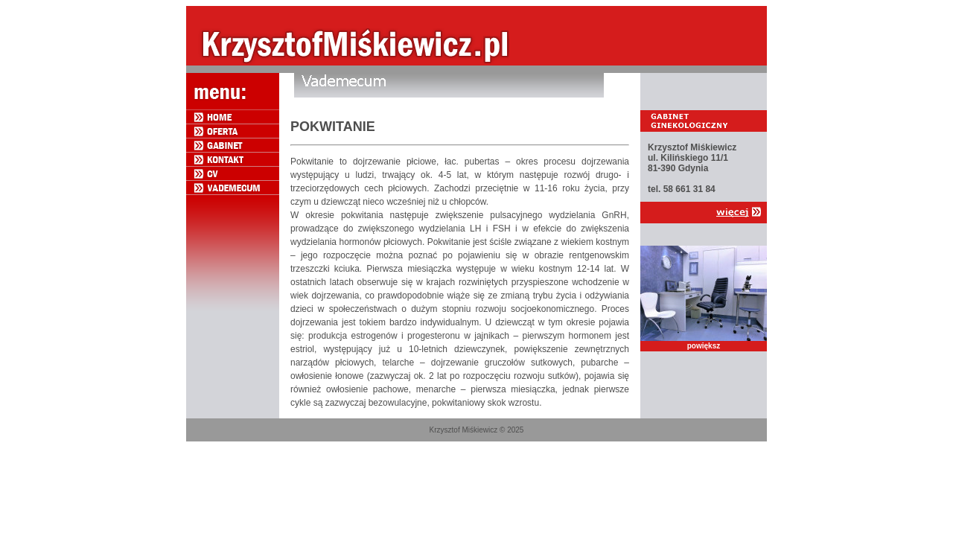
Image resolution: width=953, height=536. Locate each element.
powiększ (703, 346)
